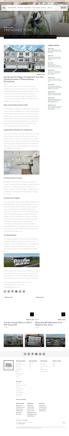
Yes (62, 1)
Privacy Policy (18, 420)
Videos (54, 364)
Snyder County (42, 410)
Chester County (31, 408)
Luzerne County (31, 410)
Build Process (33, 361)
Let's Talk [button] (43, 7)
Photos (54, 362)
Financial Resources (20, 388)
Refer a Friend (19, 393)
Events (17, 376)
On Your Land (19, 368)
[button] (13, 7)
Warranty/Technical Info (21, 385)
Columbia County (43, 407)
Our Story (42, 362)
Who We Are (43, 361)
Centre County (42, 405)
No (64, 1)
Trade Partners (19, 390)
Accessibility (25, 420)
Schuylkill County (31, 415)
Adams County (19, 405)
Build (30, 366)
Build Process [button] (28, 7)
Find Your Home (20, 361)
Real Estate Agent (19, 392)
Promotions (18, 375)
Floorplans (18, 366)
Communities (19, 362)
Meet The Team (43, 364)
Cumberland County (20, 407)
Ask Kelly (18, 383)
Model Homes (19, 369)
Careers (17, 387)
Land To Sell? (19, 395)
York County (18, 414)
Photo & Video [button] (36, 7)
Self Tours (18, 371)
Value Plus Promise (44, 371)
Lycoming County (43, 408)
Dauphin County (19, 408)
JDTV (54, 366)
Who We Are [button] (21, 7)
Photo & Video (57, 361)
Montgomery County (32, 412)
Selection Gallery (44, 369)
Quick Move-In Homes (21, 364)
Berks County (30, 405)
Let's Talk (18, 381)
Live (30, 368)
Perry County (19, 412)
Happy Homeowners (44, 366)
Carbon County (31, 407)
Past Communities (20, 373)
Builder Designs (22, 423)
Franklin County (19, 410)
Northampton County (32, 414)
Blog (41, 368)
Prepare (30, 364)
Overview (31, 362)
